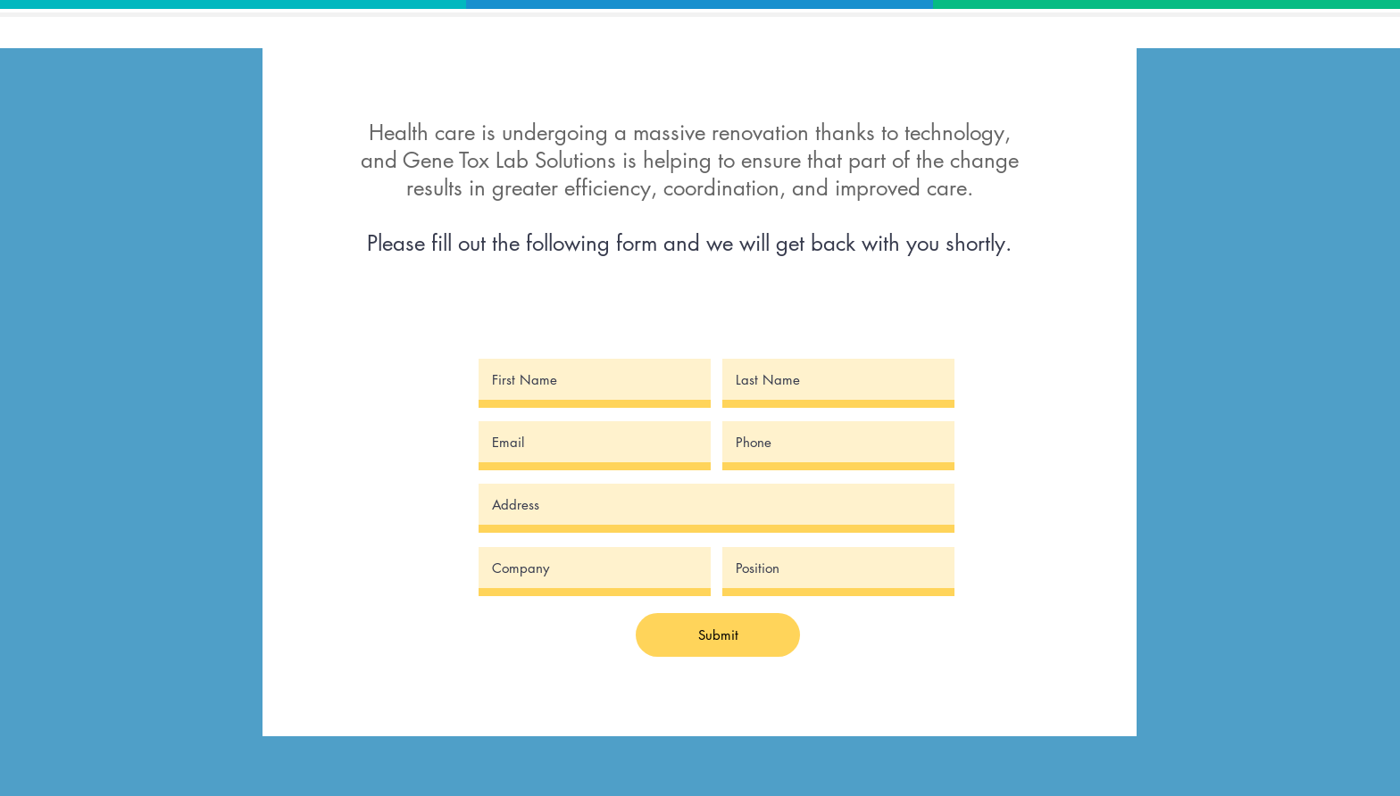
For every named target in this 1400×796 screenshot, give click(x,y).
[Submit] (718, 635)
